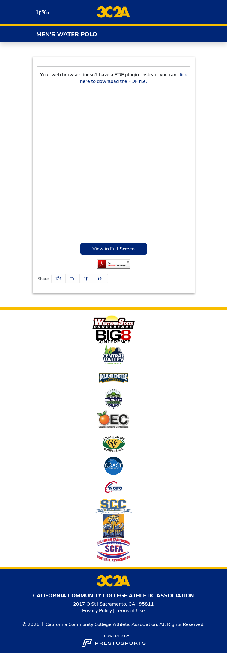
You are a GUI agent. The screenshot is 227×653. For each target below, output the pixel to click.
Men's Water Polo (66, 34)
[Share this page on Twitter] (72, 278)
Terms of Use (130, 610)
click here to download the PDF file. (133, 78)
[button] (101, 278)
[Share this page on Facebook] (58, 278)
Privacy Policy (97, 610)
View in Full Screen (113, 249)
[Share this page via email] (86, 278)
